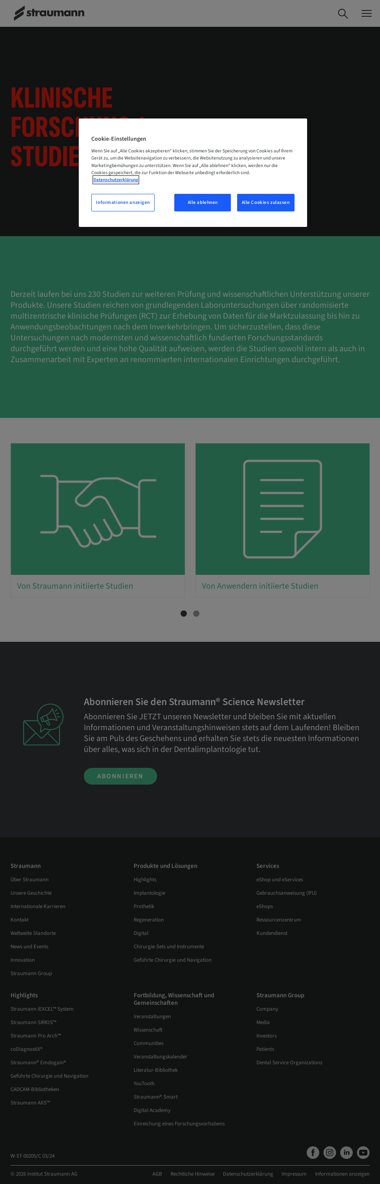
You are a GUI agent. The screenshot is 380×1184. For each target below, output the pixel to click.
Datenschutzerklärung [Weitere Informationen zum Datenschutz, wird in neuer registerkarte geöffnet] (115, 179)
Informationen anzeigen (123, 202)
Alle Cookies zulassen (266, 202)
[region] (193, 172)
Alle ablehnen (203, 202)
